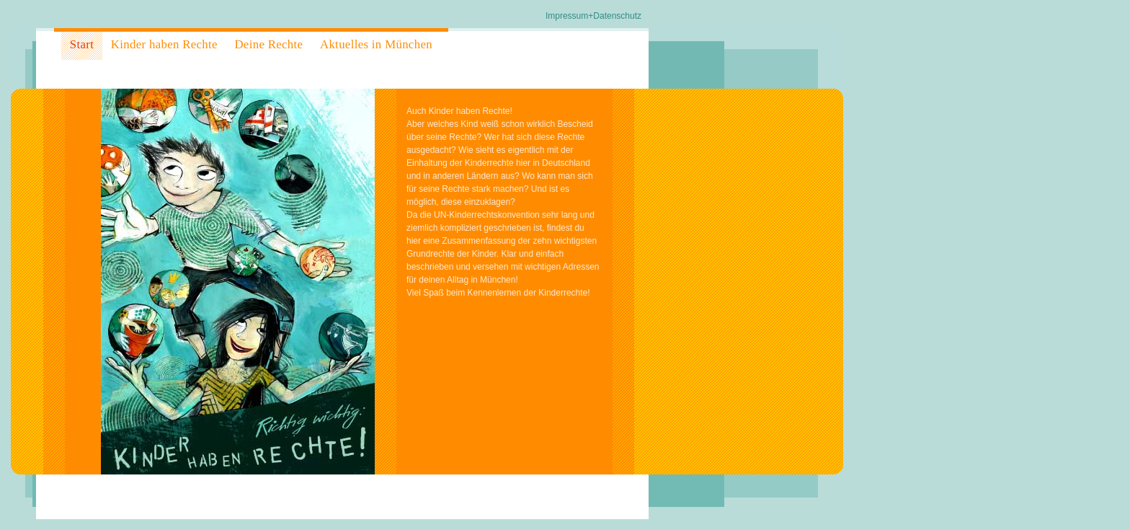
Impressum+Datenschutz (593, 16)
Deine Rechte (268, 44)
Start (82, 44)
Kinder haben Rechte (164, 44)
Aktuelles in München (376, 44)
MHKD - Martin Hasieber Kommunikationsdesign (147, 495)
